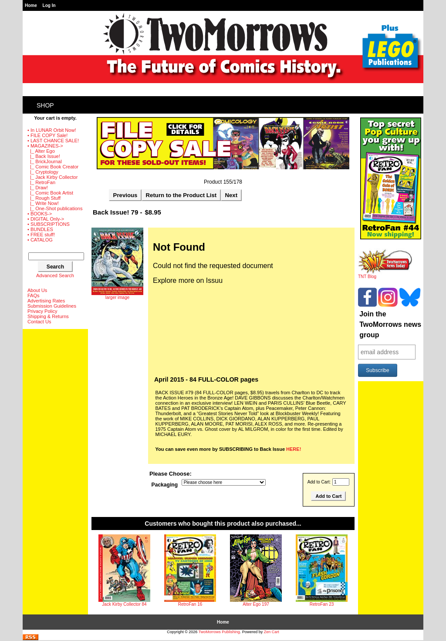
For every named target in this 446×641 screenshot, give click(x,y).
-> (45, 145)
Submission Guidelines (51, 306)
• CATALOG (40, 239)
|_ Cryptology (42, 172)
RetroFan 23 (322, 604)
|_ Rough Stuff (44, 198)
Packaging (165, 485)
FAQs (33, 295)
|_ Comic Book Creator (52, 166)
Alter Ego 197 (256, 604)
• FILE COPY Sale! (47, 135)
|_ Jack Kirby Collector (52, 177)
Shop (45, 105)
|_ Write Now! (43, 203)
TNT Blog (385, 274)
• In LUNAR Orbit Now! (51, 130)
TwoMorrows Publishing (219, 632)
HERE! (293, 449)
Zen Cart (271, 632)
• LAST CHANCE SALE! (53, 140)
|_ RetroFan (41, 182)
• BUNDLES (40, 229)
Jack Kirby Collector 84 (124, 604)
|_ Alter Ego (41, 151)
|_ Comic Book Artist (50, 192)
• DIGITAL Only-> (45, 218)
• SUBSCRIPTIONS (48, 224)
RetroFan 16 (190, 604)
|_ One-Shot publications (54, 208)
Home (31, 5)
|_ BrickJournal (44, 161)
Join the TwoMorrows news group (390, 324)
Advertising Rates (46, 300)
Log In (49, 5)
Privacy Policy (42, 311)
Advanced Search (55, 275)
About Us (37, 290)
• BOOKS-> (39, 213)
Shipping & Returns (48, 316)
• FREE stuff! (41, 234)
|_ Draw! (37, 187)
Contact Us (39, 321)
